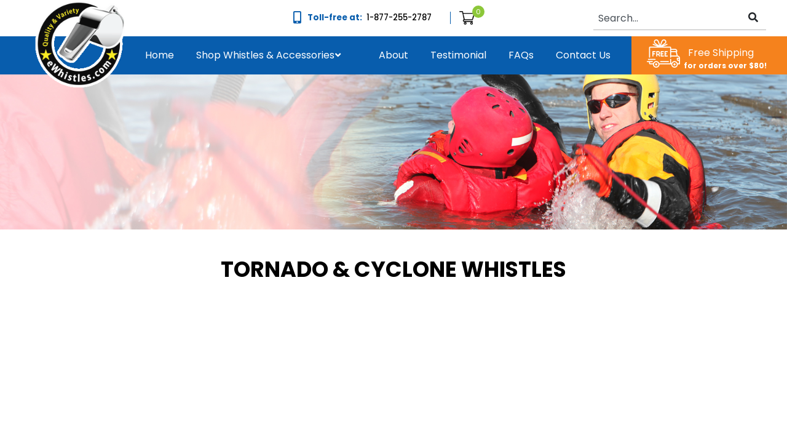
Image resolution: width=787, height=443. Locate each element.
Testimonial (458, 55)
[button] (265, 55)
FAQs (521, 55)
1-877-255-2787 (399, 17)
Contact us (583, 55)
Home (159, 55)
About (393, 55)
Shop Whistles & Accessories (265, 55)
